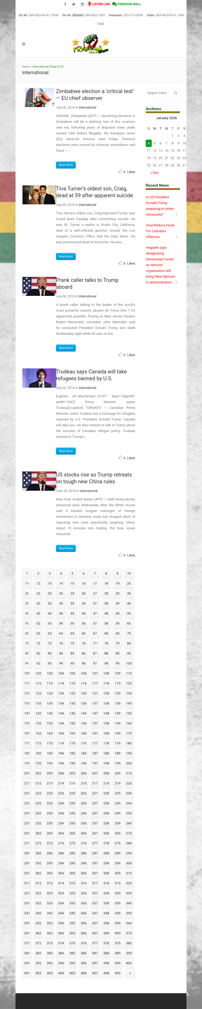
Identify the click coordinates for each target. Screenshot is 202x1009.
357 (95, 923)
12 (39, 583)
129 (117, 693)
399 (117, 963)
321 (27, 893)
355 (72, 923)
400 (129, 963)
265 (72, 833)
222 (38, 793)
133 (50, 703)
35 (72, 603)
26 (84, 593)
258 (106, 823)
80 (129, 643)
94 (61, 663)
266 (84, 833)
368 (106, 933)
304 (61, 873)
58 (106, 623)
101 (27, 673)
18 (106, 583)
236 (84, 803)
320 (129, 883)
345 (72, 913)
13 (50, 583)
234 (61, 803)
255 (72, 823)
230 (129, 793)
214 (61, 783)
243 (50, 813)
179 (117, 743)
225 (72, 793)
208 (106, 773)
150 (129, 713)
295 (72, 863)
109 (117, 673)
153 (50, 723)
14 (61, 583)
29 (118, 593)
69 (118, 633)
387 (95, 953)
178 (106, 743)
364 (61, 933)
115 (72, 683)
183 (50, 753)
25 (72, 593)
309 (117, 873)
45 (72, 613)
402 (38, 973)
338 (106, 903)
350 (129, 913)
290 (129, 853)
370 (129, 933)
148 (106, 713)
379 (117, 943)
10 (129, 573)
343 (50, 913)
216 (84, 783)
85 (72, 653)
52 (39, 623)
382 (38, 953)
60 (129, 623)
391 (27, 963)
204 (61, 773)
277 (95, 843)
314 (61, 883)
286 (84, 853)
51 (27, 623)
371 (27, 943)
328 (106, 893)
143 (50, 713)
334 (61, 903)
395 (72, 963)
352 (38, 923)
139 (117, 703)
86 (84, 653)
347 (95, 913)
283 (50, 853)
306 (84, 873)
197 (95, 763)
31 (27, 603)
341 (27, 913)
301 (27, 873)
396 (84, 963)
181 (27, 753)
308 (106, 873)
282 (38, 853)
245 (72, 813)
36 (84, 603)
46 (84, 613)
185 (72, 753)
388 (106, 953)
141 (27, 713)
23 (50, 593)
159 (117, 723)
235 (72, 803)
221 (27, 793)
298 (106, 863)
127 (95, 693)
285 (72, 853)
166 (84, 733)
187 (95, 753)
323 (50, 893)
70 (129, 633)
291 (27, 863)
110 (129, 673)
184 (61, 753)
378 (106, 943)
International (87, 107)
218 (106, 783)
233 (50, 803)
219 (117, 783)
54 (61, 623)
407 (95, 973)
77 (95, 643)
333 (50, 903)
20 (129, 583)
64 (61, 633)
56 (84, 623)
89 (118, 653)
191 (27, 763)
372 (38, 943)
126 (84, 693)
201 (27, 773)
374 (61, 943)
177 (95, 743)
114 (61, 683)
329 (117, 893)
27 (95, 593)
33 (50, 603)
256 (84, 823)
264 (61, 833)
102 (38, 673)
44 (61, 613)
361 (27, 933)
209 (117, 773)
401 (27, 973)
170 (129, 733)
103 (50, 673)
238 (106, 803)
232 (38, 803)
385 (72, 953)
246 (84, 813)
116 (84, 683)
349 (117, 913)
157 (95, 723)
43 (50, 613)
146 (84, 713)
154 (61, 723)
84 (61, 653)
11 (27, 583)
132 (38, 703)
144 (61, 713)
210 (129, 773)
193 (50, 763)
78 (106, 643)
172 (38, 743)
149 (117, 713)
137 (95, 703)
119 (117, 683)
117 (95, 683)
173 (50, 743)
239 (117, 803)
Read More (66, 165)
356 (84, 923)
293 (50, 863)
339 (117, 903)
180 (129, 743)
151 (27, 723)
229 (117, 793)
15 (72, 583)
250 (129, 813)
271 (27, 843)
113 (50, 683)
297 (95, 863)
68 (106, 633)
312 (38, 883)
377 (95, 943)
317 (95, 883)
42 (39, 613)
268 (106, 833)
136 (84, 703)
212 (38, 783)
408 (106, 973)
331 (27, 903)
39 (118, 603)
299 (117, 863)
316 (84, 883)
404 (61, 973)
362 (38, 933)
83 (50, 653)
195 (72, 763)
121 (27, 693)
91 (27, 663)
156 (84, 723)
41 (27, 613)
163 (50, 733)
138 (106, 703)
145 (72, 713)
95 (72, 663)
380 (129, 943)
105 (72, 673)
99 (118, 663)
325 (72, 893)
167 (95, 733)
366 (84, 933)
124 (61, 693)
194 (61, 763)
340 (129, 903)
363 (50, 933)
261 (27, 833)
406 (84, 973)
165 (72, 733)
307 (95, 873)
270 (129, 833)
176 (84, 743)
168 (106, 733)
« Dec (154, 173)
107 (95, 673)
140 (129, 703)
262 (38, 833)
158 (106, 723)
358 (106, 923)
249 (117, 813)
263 (50, 833)
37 (95, 603)
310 (129, 873)
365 (72, 933)
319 (117, 883)
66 (84, 633)
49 (118, 613)
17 (95, 583)
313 (50, 883)
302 (38, 873)
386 (84, 953)
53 (50, 623)
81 (27, 653)
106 (84, 673)
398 (106, 963)
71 (27, 643)
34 (61, 603)
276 (84, 843)
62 (39, 633)
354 (61, 923)
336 (84, 903)
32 (39, 603)
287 (95, 853)
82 (39, 653)
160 (129, 723)
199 (117, 763)
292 (38, 863)
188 (106, 753)
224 (61, 793)
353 (50, 923)
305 (72, 873)
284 (61, 853)
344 (61, 913)
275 (72, 843)
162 (38, 733)
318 (106, 883)
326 (84, 893)
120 (129, 683)
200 (129, 763)
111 (27, 683)
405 (72, 973)
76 (84, 643)
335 (72, 903)
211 (27, 783)
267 (95, 833)
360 (129, 923)
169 (117, 733)
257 (95, 823)
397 (95, 963)
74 (61, 643)
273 (50, 843)
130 (129, 693)
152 (38, 723)
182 (38, 753)
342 (38, 913)
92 (39, 663)
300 (129, 863)
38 (106, 603)
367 (95, 933)
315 (72, 883)
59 (118, 623)
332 (38, 903)
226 (84, 793)
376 (84, 943)
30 (129, 593)
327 (95, 893)
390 (129, 953)
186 (84, 753)
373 (50, 943)
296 (84, 863)
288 (106, 853)
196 (84, 763)
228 (106, 793)
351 (27, 923)
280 (129, 843)
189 (117, 753)
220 (129, 783)
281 (27, 853)
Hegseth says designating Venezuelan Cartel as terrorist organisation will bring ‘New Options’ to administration (160, 265)
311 (27, 883)
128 (106, 693)
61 (27, 633)
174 (61, 743)
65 (72, 633)
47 (95, 613)
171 (27, 743)
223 (50, 793)
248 (106, 813)
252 (38, 823)
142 (38, 713)
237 (95, 803)
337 (95, 903)
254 (61, 823)
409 (117, 973)
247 (95, 813)
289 (117, 853)
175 (72, 743)
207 (95, 773)
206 (84, 773)
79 (118, 643)
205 (72, 773)
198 (106, 763)
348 (106, 913)
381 (27, 953)
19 (118, 583)
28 (106, 593)
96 (84, 663)
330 (129, 893)
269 (117, 833)
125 (72, 693)
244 (61, 813)
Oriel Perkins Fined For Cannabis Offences (160, 231)
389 (117, 953)
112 (38, 683)
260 (129, 823)
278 (106, 843)
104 (61, 673)
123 (50, 693)
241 (27, 813)
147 (95, 713)
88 (106, 653)
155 (72, 723)
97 (95, 663)
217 (95, 783)
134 (61, 703)
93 (50, 663)
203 (50, 773)
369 (117, 933)
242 (38, 813)
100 (129, 663)
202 (38, 773)
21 (27, 593)
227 (95, 793)
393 (50, 963)
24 (61, 593)
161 (27, 733)
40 (129, 603)
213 (50, 783)
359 (117, 923)
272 (38, 843)
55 (72, 623)
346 (84, 913)
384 (61, 953)
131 (27, 703)
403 (50, 973)
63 (50, 633)
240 (129, 803)
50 (129, 613)
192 (38, 763)
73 (50, 643)
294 (61, 863)
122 (38, 693)
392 (38, 963)
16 (84, 583)
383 (50, 953)
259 (117, 823)
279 (117, 843)
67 (95, 633)
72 (39, 643)
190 (129, 753)
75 (72, 643)
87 (95, 653)
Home (26, 66)
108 (106, 673)
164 (61, 733)
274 (61, 843)
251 (27, 823)
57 (95, 623)
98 (106, 663)
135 (72, 703)
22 (39, 593)
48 (106, 613)
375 (72, 943)
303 (50, 873)
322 (38, 893)
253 (50, 823)
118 (106, 683)
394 (61, 963)
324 (61, 893)
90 (129, 653)
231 (27, 803)
